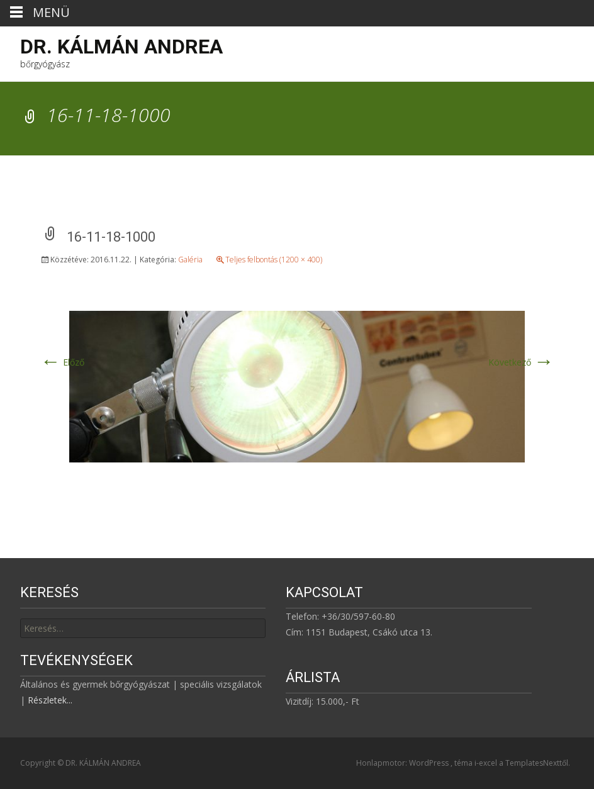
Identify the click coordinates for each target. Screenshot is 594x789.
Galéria (190, 259)
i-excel (486, 763)
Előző (62, 362)
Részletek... (50, 700)
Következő (521, 362)
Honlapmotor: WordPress (403, 763)
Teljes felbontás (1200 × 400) (273, 259)
